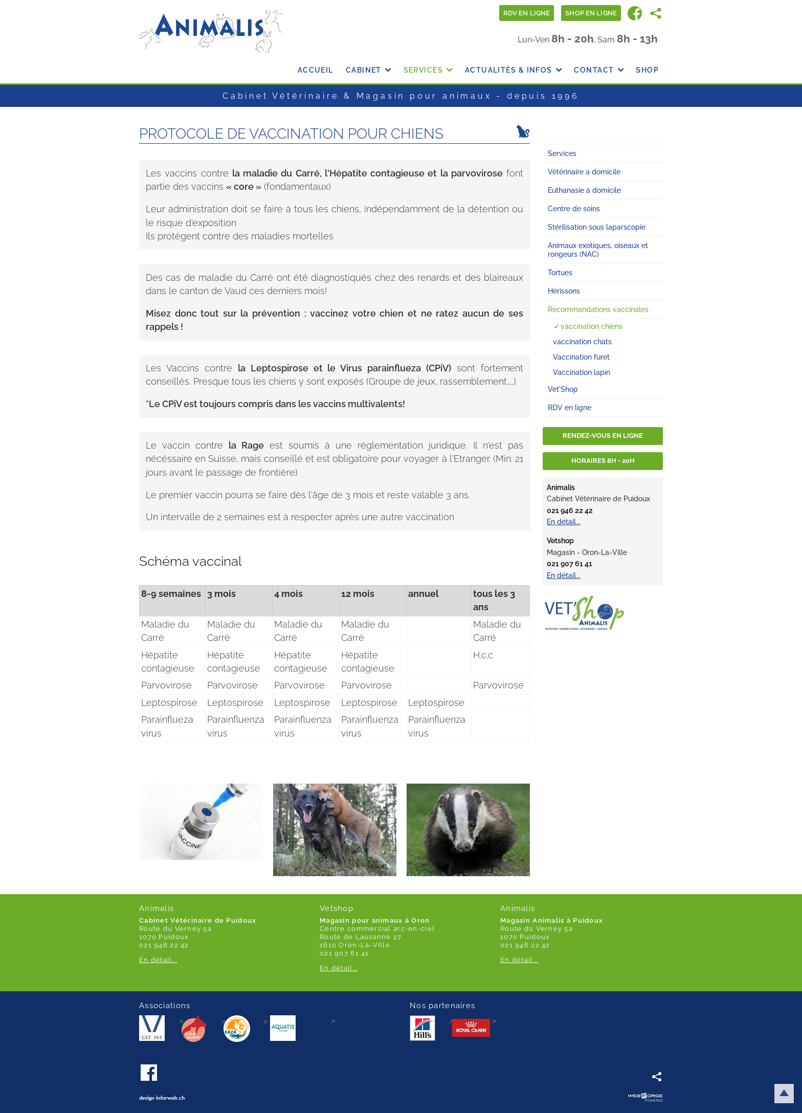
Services (428, 70)
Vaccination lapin (581, 372)
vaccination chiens (591, 326)
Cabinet (368, 70)
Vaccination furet (581, 356)
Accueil (315, 69)
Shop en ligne (591, 13)
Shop (647, 69)
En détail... (564, 521)
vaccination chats (582, 341)
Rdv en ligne (526, 13)
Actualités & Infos (513, 70)
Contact (598, 70)
